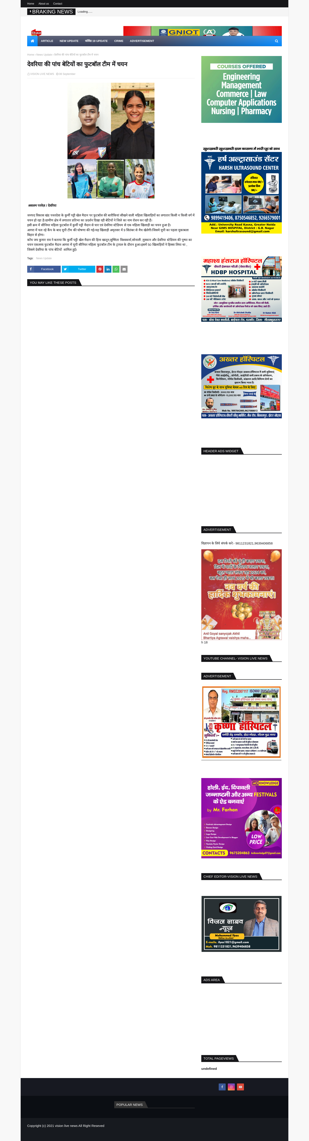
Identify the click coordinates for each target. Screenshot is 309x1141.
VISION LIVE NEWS (42, 74)
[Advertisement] (241, 489)
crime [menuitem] (118, 41)
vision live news (66, 1126)
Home (30, 3)
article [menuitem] (47, 41)
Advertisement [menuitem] (142, 41)
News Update (44, 54)
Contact (57, 3)
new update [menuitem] (69, 41)
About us (44, 3)
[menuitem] (32, 41)
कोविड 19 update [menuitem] (96, 41)
